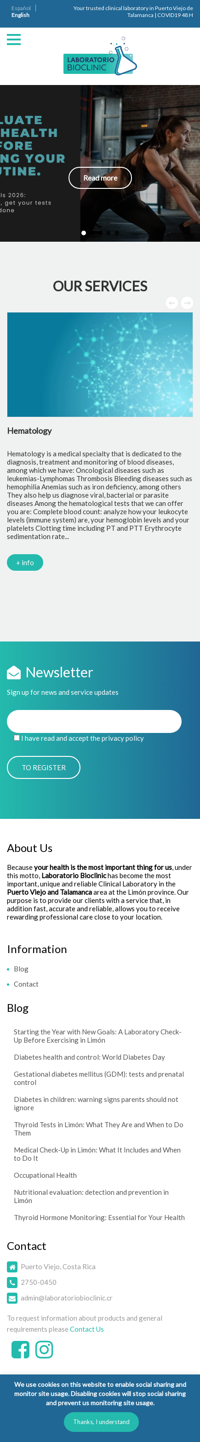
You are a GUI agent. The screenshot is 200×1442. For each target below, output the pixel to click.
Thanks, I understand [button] (101, 1421)
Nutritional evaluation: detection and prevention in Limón (91, 1196)
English (20, 14)
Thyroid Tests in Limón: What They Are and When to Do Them (98, 1128)
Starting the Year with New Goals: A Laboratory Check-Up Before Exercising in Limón (98, 1036)
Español (21, 8)
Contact (26, 984)
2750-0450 (39, 1282)
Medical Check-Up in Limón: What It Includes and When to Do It (97, 1154)
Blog (21, 969)
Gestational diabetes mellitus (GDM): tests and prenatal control (99, 1078)
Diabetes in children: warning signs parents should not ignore (96, 1103)
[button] (100, 163)
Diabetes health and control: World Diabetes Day (89, 1057)
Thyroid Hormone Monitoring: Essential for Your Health (99, 1217)
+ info (25, 562)
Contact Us (87, 1329)
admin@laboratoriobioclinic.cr (67, 1298)
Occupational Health (45, 1175)
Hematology (29, 431)
